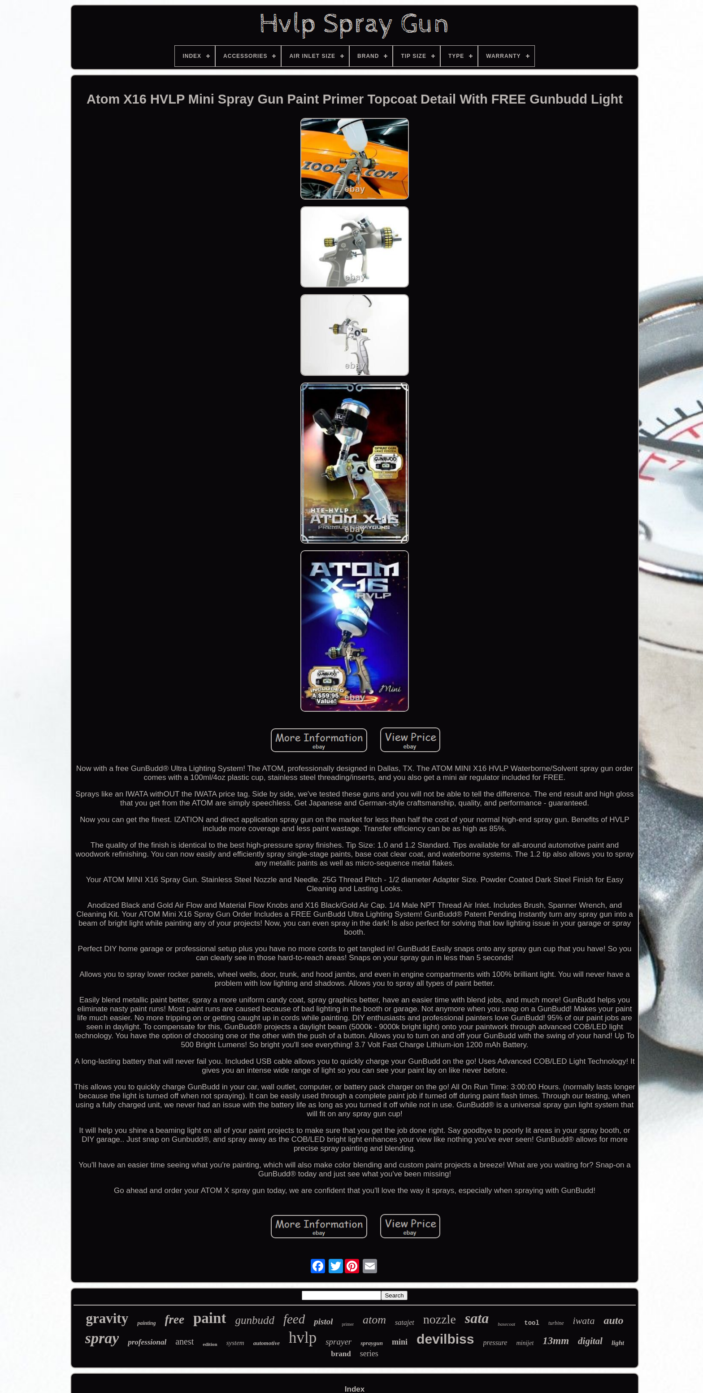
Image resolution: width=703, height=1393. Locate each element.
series (369, 1353)
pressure (495, 1342)
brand (341, 1353)
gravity (107, 1318)
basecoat (506, 1324)
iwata (584, 1320)
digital (590, 1341)
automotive (266, 1343)
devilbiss (445, 1339)
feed (294, 1319)
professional (147, 1342)
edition (210, 1344)
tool (531, 1323)
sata (477, 1318)
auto (613, 1320)
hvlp (303, 1337)
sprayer (338, 1341)
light (618, 1342)
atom (374, 1319)
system (235, 1342)
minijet (525, 1343)
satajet (404, 1322)
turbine (556, 1323)
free (174, 1319)
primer (348, 1324)
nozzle (439, 1319)
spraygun (371, 1343)
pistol (323, 1321)
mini (400, 1341)
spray (102, 1338)
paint (209, 1318)
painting (146, 1323)
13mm (555, 1340)
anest (184, 1341)
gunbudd (254, 1320)
